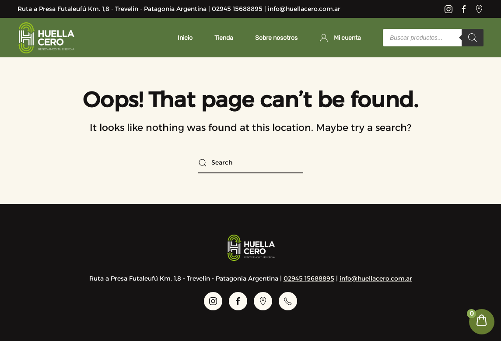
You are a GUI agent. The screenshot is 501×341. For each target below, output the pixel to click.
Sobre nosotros (276, 38)
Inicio (185, 38)
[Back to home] (46, 37)
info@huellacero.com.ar (376, 278)
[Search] (472, 37)
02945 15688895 (309, 278)
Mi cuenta (340, 37)
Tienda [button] (223, 38)
